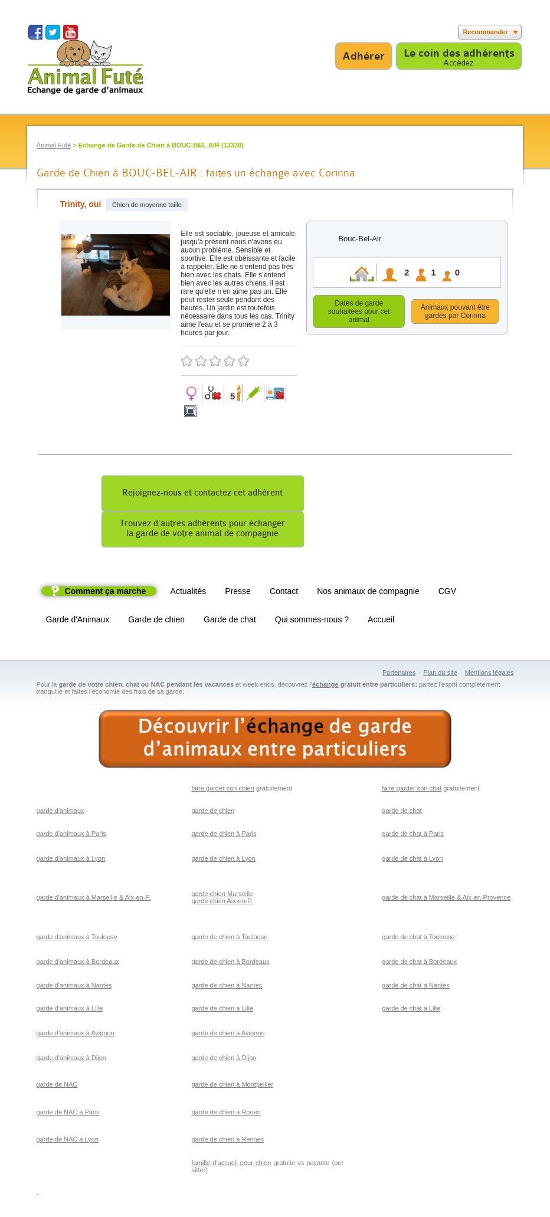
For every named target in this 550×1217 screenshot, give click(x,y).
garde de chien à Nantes (226, 986)
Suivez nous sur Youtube (70, 32)
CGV (447, 593)
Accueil (381, 621)
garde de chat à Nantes (415, 986)
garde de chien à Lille (222, 1009)
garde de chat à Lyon (412, 860)
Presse (238, 593)
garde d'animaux (60, 812)
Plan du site (440, 674)
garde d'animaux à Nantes (74, 986)
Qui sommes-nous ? (312, 621)
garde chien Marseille (222, 895)
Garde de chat (230, 621)
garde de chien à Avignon (227, 1034)
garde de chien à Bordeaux (230, 963)
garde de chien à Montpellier (232, 1086)
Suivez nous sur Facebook (35, 32)
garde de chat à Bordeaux (419, 963)
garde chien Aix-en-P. (222, 902)
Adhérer (363, 56)
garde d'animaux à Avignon (75, 1034)
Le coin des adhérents (459, 53)
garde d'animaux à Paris (71, 835)
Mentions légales (489, 674)
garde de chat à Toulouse (418, 938)
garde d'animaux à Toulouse (77, 938)
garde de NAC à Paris (68, 1113)
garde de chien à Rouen (225, 1113)
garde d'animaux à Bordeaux (78, 963)
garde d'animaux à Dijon (71, 1059)
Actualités (189, 593)
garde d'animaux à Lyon (71, 860)
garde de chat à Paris (413, 835)
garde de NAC (57, 1086)
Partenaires (398, 674)
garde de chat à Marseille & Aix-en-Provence (446, 899)
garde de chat (401, 812)
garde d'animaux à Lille (70, 1009)
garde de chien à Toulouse (229, 938)
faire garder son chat (411, 789)
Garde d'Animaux (78, 621)
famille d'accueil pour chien (231, 1164)
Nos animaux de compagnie (368, 593)
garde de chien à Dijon (223, 1059)
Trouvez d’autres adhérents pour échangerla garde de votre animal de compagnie (202, 530)
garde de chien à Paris (223, 835)
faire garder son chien (222, 789)
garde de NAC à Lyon (68, 1140)
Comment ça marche (105, 593)
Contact (284, 593)
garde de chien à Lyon (223, 860)
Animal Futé (54, 145)
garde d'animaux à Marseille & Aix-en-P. (94, 899)
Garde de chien (156, 621)
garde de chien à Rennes (227, 1140)
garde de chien (212, 812)
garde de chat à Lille (411, 1009)
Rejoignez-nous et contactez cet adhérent (202, 495)
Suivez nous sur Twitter (52, 32)
